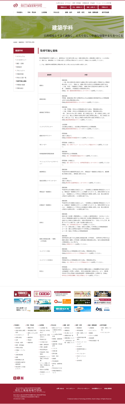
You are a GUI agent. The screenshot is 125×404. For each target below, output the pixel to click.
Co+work (79, 346)
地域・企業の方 (91, 7)
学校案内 (16, 325)
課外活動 (54, 353)
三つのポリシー (21, 60)
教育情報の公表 (19, 359)
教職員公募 (86, 3)
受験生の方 (64, 7)
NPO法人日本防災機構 (68, 275)
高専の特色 (18, 337)
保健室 (54, 358)
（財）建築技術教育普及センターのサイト (78, 90)
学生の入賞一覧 (21, 77)
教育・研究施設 (77, 3)
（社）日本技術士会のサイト (74, 224)
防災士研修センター (83, 275)
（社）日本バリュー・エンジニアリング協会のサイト (82, 144)
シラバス (54, 348)
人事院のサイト (70, 244)
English (93, 3)
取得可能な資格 (21, 81)
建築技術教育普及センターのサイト (76, 102)
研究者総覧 (80, 330)
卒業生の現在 (19, 347)
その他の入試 (43, 342)
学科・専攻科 (30, 325)
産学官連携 (103, 325)
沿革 (16, 340)
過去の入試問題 (44, 369)
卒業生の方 (105, 7)
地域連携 (91, 338)
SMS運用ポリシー (97, 388)
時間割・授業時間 (57, 339)
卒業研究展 (20, 74)
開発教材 (79, 328)
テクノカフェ (92, 330)
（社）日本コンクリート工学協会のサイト (78, 262)
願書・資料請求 (44, 344)
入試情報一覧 (43, 328)
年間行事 (54, 351)
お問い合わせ (60, 3)
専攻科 (29, 340)
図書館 (91, 333)
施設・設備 (20, 63)
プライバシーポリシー (83, 388)
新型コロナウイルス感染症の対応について (57, 330)
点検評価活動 (19, 354)
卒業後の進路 (20, 85)
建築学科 (30, 337)
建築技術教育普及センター (74, 128)
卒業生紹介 (20, 88)
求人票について (69, 333)
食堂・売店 (55, 356)
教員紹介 (19, 67)
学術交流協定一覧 (94, 340)
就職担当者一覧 (69, 335)
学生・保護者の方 (77, 7)
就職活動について (69, 338)
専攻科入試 (43, 339)
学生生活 (53, 325)
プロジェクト (20, 70)
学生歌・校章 (19, 342)
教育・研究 (79, 325)
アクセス (68, 3)
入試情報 (41, 325)
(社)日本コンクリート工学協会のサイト (77, 253)
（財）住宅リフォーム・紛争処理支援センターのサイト (82, 162)
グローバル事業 (93, 335)
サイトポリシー (70, 388)
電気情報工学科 (32, 330)
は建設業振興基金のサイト (72, 120)
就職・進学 (66, 325)
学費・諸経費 (43, 347)
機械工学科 (31, 328)
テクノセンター (81, 353)
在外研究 (79, 360)
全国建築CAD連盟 (71, 137)
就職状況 (67, 330)
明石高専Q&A (43, 349)
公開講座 (91, 328)
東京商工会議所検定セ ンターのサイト (77, 183)
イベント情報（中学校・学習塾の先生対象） (45, 365)
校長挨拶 (17, 328)
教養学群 (30, 342)
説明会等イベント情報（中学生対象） (45, 358)
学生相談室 (55, 361)
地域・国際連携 (92, 325)
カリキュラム (20, 56)
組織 (16, 357)
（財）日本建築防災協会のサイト (76, 156)
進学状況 (67, 328)
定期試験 (54, 341)
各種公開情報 (108, 388)
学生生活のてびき (57, 368)
